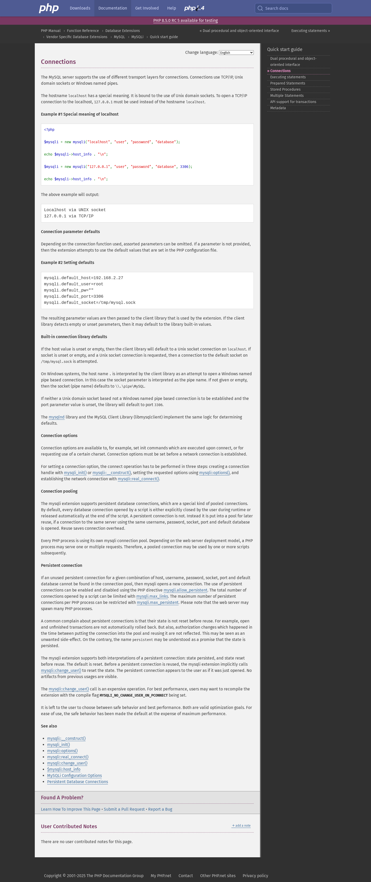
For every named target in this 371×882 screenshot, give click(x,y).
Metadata (278, 108)
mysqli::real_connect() (138, 478)
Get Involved (147, 8)
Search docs (272, 8)
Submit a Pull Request (124, 809)
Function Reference (83, 31)
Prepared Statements (287, 83)
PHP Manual (51, 31)
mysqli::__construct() (111, 472)
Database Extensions (122, 31)
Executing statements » (310, 31)
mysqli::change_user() (61, 670)
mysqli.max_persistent (158, 602)
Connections (280, 71)
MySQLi (137, 37)
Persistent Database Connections (77, 781)
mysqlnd (57, 417)
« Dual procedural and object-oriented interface (239, 31)
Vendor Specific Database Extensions (76, 37)
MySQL (119, 37)
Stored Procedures (285, 89)
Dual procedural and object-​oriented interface (293, 61)
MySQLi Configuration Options (74, 775)
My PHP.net (161, 875)
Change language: (201, 52)
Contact (186, 875)
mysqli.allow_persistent (185, 590)
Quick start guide (164, 37)
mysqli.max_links (152, 596)
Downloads (80, 8)
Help (171, 8)
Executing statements (288, 77)
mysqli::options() (214, 472)
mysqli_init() (75, 472)
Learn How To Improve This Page (70, 809)
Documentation (112, 8)
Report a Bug (160, 809)
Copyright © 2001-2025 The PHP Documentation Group (94, 875)
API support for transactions (293, 102)
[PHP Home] (49, 8)
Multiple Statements (287, 95)
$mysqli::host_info (63, 769)
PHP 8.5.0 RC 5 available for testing (185, 20)
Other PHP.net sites (217, 875)
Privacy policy (255, 875)
